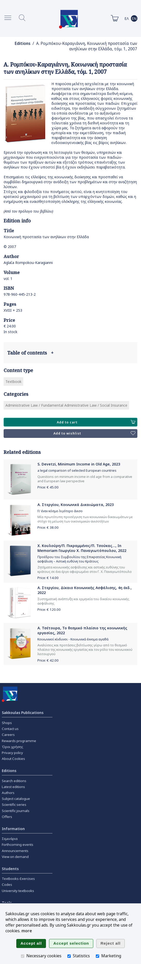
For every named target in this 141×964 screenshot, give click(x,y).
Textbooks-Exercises (18, 878)
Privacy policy (12, 752)
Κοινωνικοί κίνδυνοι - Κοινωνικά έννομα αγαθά (72, 639)
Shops (7, 722)
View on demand (15, 856)
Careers (8, 734)
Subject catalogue (16, 798)
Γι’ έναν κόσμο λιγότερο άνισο (60, 511)
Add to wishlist (94, 433)
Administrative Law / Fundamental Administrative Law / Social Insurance (66, 405)
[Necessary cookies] (22, 956)
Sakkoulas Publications (22, 712)
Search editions (14, 780)
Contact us (10, 728)
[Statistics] (69, 956)
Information (13, 828)
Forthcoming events (17, 844)
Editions (22, 43)
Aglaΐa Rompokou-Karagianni (28, 262)
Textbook (13, 381)
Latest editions (13, 786)
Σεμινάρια (10, 838)
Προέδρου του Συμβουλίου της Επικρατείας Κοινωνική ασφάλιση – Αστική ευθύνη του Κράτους (79, 559)
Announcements (15, 850)
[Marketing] (97, 956)
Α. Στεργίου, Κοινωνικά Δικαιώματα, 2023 (75, 504)
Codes (7, 884)
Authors (8, 792)
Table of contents (30, 353)
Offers (7, 816)
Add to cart (96, 422)
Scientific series (14, 804)
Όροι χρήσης (12, 746)
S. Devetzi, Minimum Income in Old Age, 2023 (78, 464)
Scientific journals (15, 810)
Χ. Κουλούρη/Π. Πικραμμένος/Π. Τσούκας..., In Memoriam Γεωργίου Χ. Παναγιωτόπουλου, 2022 (81, 548)
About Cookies (13, 758)
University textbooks (18, 890)
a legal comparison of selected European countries (76, 470)
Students (10, 868)
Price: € (48, 487)
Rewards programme (19, 740)
